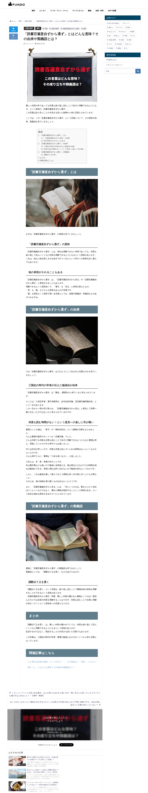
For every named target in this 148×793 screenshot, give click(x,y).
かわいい (123, 31)
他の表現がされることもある (54, 141)
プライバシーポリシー (114, 65)
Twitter (111, 48)
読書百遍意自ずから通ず (71, 28)
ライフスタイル (78, 10)
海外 (128, 27)
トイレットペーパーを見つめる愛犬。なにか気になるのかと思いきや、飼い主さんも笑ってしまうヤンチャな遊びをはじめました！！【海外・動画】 (54, 694)
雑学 (33, 10)
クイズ (120, 27)
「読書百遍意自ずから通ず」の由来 (54, 143)
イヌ (110, 44)
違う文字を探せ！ (114, 23)
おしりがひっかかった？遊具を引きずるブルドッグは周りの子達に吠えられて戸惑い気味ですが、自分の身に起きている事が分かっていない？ (55, 703)
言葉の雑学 (29, 28)
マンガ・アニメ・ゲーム (59, 10)
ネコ (133, 35)
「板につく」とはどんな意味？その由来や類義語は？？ (50, 667)
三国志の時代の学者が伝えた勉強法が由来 (59, 146)
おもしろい (112, 31)
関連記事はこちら (47, 160)
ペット (127, 23)
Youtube (119, 44)
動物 (89, 10)
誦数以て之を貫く (50, 154)
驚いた (117, 35)
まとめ (42, 157)
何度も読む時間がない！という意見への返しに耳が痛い (64, 149)
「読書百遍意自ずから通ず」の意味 (57, 138)
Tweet (13, 29)
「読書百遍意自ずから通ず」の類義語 (54, 152)
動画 (132, 31)
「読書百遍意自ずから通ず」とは (53, 135)
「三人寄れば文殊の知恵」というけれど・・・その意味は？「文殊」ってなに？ (61, 662)
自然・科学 (100, 10)
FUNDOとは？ (111, 60)
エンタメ (42, 10)
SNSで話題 (112, 10)
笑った (129, 44)
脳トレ (111, 27)
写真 (126, 35)
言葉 (46, 28)
